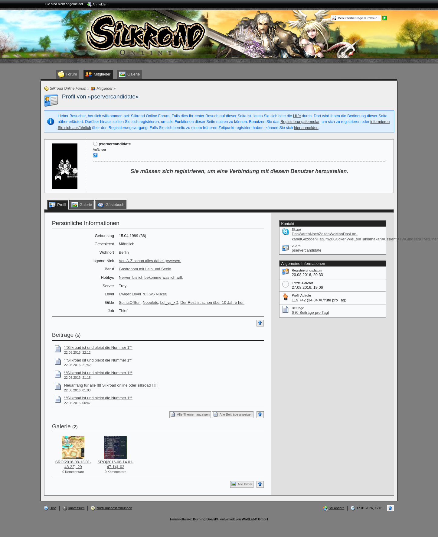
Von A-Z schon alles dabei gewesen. (150, 261)
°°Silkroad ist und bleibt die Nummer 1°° (98, 347)
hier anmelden (306, 127)
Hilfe (297, 116)
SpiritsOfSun (130, 302)
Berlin (124, 252)
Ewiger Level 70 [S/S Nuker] (143, 294)
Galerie (61, 426)
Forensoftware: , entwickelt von (219, 519)
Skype (296, 229)
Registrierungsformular (299, 121)
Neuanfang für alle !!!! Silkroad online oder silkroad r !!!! (111, 385)
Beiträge (63, 335)
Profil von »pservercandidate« (100, 96)
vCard (296, 246)
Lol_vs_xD (169, 302)
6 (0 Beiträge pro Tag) (310, 312)
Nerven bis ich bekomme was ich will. (151, 277)
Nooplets (150, 302)
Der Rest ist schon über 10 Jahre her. (212, 302)
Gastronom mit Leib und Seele (145, 269)
